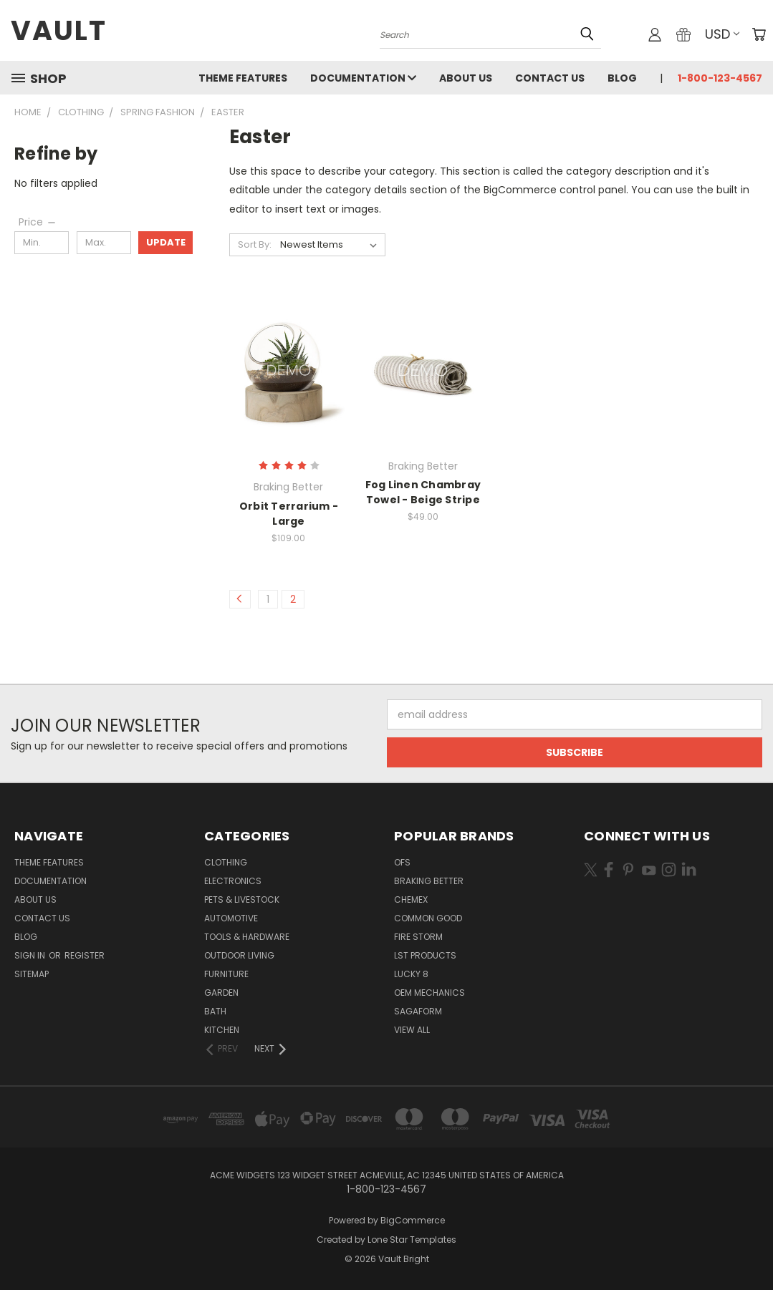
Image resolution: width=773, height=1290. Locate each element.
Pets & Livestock (241, 899)
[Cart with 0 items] (759, 34)
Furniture (226, 974)
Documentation (363, 78)
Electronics (232, 881)
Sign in (30, 955)
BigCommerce (412, 1220)
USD (722, 34)
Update (166, 242)
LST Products (425, 955)
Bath (215, 1011)
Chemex (411, 899)
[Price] (38, 222)
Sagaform (418, 1011)
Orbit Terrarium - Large (288, 513)
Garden (221, 992)
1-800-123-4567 (720, 78)
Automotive (231, 918)
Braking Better (429, 881)
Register (84, 955)
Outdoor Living (239, 955)
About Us (465, 78)
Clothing (225, 862)
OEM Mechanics (429, 992)
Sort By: (255, 244)
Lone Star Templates (412, 1239)
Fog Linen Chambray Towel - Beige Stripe (423, 492)
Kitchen (221, 1030)
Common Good (428, 918)
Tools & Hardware (246, 937)
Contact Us (550, 78)
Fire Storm (418, 937)
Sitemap (31, 974)
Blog (622, 78)
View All (412, 1030)
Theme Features (242, 78)
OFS (402, 862)
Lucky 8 (411, 974)
